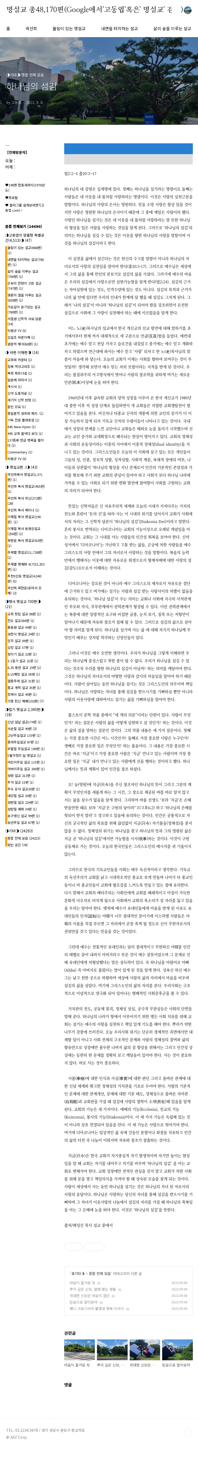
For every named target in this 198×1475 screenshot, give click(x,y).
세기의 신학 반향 (21, 399)
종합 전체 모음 (100, 1273)
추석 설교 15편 (20, 782)
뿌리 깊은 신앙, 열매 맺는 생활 (93, 1289)
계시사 (14, 386)
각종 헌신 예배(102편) (25, 701)
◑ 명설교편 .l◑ (21, 467)
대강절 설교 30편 (22, 795)
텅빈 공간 (17, 844)
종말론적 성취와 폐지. (25, 413)
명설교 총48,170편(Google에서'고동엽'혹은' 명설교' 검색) (94, 10)
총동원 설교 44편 (22, 627)
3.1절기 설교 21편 (22, 660)
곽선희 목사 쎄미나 (23, 510)
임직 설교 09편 (20, 640)
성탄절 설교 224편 (22, 802)
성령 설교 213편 (21, 775)
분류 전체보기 (23, 226)
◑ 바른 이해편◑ (22, 352)
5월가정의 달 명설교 (24, 755)
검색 (176, 10)
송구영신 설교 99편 (23, 815)
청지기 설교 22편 (22, 654)
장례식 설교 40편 (22, 694)
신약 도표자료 (19, 393)
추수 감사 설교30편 (23, 788)
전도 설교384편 (20, 620)
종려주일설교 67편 (23, 742)
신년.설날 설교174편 (24, 721)
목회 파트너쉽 (19, 373)
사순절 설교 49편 (22, 728)
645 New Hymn (21, 426)
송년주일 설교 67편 (23, 822)
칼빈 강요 (16, 406)
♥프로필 (11, 197)
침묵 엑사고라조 (21, 366)
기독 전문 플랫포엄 (23, 420)
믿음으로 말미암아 (83, 1302)
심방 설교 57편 (20, 647)
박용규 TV (16, 330)
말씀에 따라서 (19, 379)
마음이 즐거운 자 (82, 1282)
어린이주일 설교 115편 (26, 762)
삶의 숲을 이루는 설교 (172, 28)
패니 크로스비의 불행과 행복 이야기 (97, 1308)
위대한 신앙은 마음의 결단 (90, 1295)
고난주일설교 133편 (23, 735)
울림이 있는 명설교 (69, 28)
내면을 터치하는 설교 (119, 28)
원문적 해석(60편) (22, 344)
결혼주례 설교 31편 (23, 680)
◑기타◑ (78, 1273)
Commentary (19, 452)
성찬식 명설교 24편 (23, 634)
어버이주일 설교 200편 (26, 768)
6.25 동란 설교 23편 (24, 667)
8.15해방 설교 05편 (23, 674)
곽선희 (31, 28)
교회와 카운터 (19, 359)
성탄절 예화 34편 (22, 809)
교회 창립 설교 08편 (24, 613)
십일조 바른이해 (21, 337)
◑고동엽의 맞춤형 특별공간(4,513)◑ (24, 238)
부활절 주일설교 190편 (26, 748)
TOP (188, 1432)
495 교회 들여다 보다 (25, 433)
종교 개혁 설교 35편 (24, 687)
